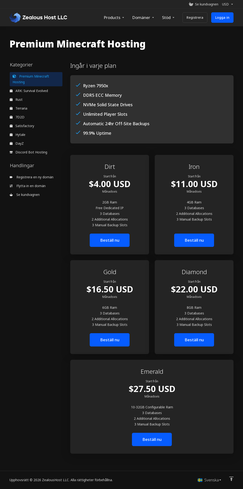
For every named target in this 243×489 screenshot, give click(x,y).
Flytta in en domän (28, 186)
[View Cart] (203, 4)
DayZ (17, 143)
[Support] (168, 17)
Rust (16, 99)
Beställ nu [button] (109, 240)
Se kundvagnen (25, 194)
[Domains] (143, 17)
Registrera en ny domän (31, 177)
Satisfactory (22, 126)
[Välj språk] (209, 480)
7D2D (17, 117)
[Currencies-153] (227, 4)
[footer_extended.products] (114, 17)
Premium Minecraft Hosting (31, 79)
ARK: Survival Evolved (29, 90)
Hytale (17, 134)
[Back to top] (231, 479)
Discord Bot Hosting (28, 152)
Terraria (18, 108)
